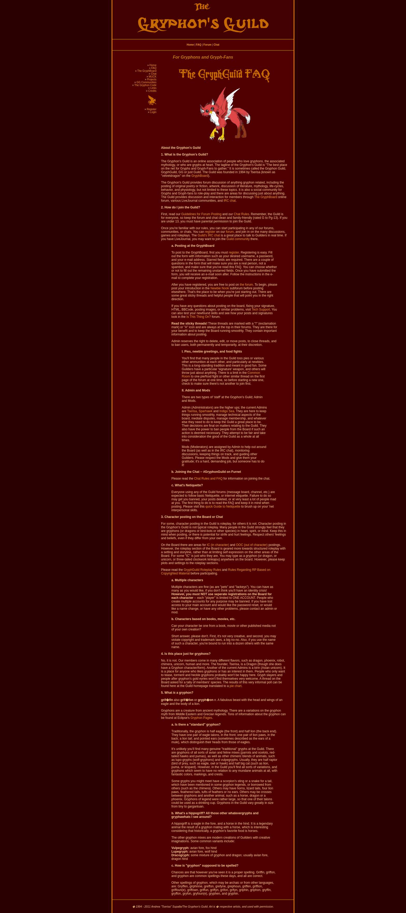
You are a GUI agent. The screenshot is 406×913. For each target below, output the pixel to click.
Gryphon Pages (201, 718)
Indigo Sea (226, 411)
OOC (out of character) (252, 545)
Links (153, 88)
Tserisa (192, 411)
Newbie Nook (220, 288)
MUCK (152, 76)
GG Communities (146, 82)
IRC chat (229, 200)
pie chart (236, 686)
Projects (151, 79)
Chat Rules (241, 214)
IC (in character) (218, 545)
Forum (208, 44)
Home (190, 44)
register (210, 232)
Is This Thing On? (198, 317)
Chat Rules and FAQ (208, 478)
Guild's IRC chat (209, 235)
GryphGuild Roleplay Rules (202, 570)
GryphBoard (199, 176)
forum (230, 232)
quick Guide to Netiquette (222, 506)
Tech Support (261, 309)
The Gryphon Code (145, 85)
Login (153, 112)
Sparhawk (205, 411)
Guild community (238, 239)
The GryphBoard (146, 70)
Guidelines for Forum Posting (201, 214)
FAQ (198, 44)
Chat (216, 44)
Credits (152, 90)
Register (151, 109)
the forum (246, 284)
